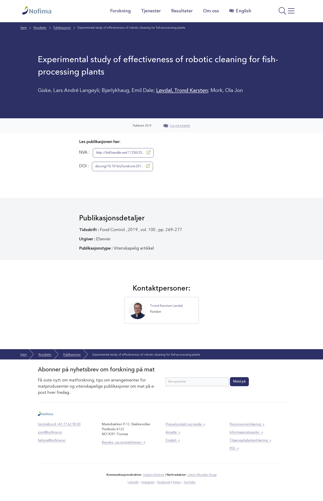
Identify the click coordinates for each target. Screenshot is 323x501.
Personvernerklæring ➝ (246, 424)
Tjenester (151, 11)
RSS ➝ (234, 448)
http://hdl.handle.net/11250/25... (123, 152)
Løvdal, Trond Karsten (182, 90)
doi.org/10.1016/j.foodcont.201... (122, 166)
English (240, 10)
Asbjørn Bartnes (153, 474)
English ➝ (173, 440)
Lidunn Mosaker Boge (202, 474)
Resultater (182, 11)
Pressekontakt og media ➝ (185, 424)
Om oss (211, 11)
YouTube (189, 482)
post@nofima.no (50, 432)
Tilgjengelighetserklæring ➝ (250, 440)
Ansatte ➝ (173, 432)
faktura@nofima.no (52, 440)
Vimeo (177, 482)
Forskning (120, 11)
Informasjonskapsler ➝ (246, 432)
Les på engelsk (177, 125)
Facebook (163, 482)
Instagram (148, 482)
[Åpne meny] (278, 12)
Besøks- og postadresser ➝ (123, 442)
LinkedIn (133, 482)
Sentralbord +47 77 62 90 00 (59, 424)
